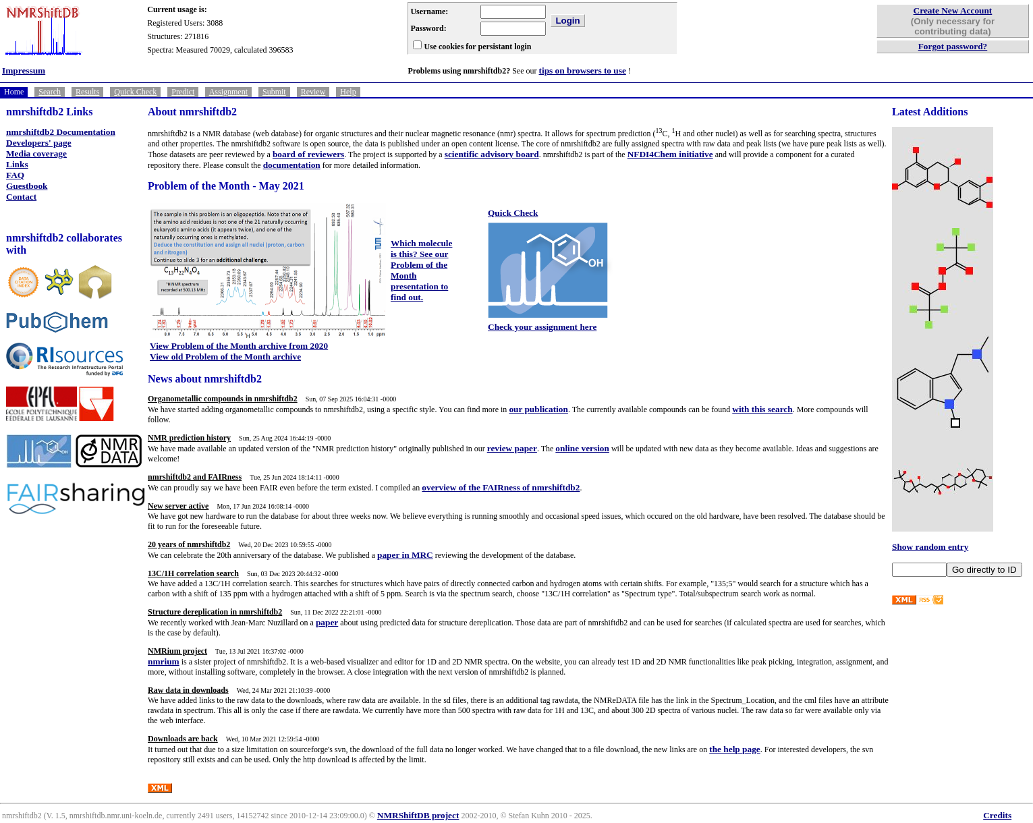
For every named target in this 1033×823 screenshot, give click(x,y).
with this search (762, 409)
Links (17, 164)
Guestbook (26, 186)
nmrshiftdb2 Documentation (60, 132)
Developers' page (39, 143)
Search (49, 91)
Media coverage (36, 153)
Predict (182, 91)
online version (582, 448)
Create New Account (953, 10)
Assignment (228, 91)
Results (87, 91)
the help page (734, 749)
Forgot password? (953, 46)
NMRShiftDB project (418, 815)
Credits (997, 815)
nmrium (163, 661)
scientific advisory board (492, 154)
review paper (512, 448)
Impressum (23, 70)
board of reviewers (308, 154)
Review (313, 91)
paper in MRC (405, 555)
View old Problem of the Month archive (225, 356)
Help (348, 91)
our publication (538, 409)
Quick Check (135, 91)
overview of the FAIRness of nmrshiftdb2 (501, 487)
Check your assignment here (542, 327)
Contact (21, 197)
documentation (291, 165)
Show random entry (930, 547)
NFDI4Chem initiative (670, 154)
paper (327, 622)
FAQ (15, 175)
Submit (274, 91)
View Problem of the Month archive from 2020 (239, 346)
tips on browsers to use (582, 70)
